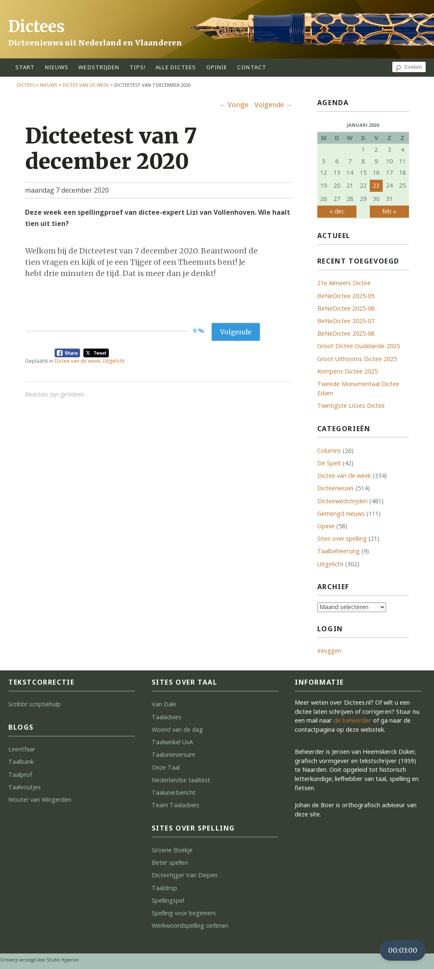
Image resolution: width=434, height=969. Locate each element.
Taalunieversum (173, 754)
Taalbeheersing (338, 551)
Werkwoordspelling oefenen (190, 925)
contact (251, 67)
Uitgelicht (114, 360)
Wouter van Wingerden (39, 799)
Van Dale (164, 704)
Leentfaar (21, 749)
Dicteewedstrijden (342, 501)
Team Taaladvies (175, 805)
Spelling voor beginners (184, 913)
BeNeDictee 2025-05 (345, 296)
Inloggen (329, 651)
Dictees (36, 26)
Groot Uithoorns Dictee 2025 (357, 359)
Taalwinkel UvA (172, 742)
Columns (329, 450)
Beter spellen (170, 862)
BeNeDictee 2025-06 (345, 308)
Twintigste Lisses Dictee (351, 405)
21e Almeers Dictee (344, 283)
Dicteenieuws (335, 488)
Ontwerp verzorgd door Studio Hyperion (39, 960)
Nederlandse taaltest (181, 780)
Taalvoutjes (24, 787)
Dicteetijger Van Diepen (185, 875)
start (25, 67)
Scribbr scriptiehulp (34, 704)
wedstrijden (98, 67)
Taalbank (21, 762)
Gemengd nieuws (341, 513)
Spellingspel (168, 900)
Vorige (233, 104)
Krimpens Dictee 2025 (347, 371)
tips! (138, 67)
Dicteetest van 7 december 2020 (111, 149)
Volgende (273, 104)
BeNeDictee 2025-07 (345, 321)
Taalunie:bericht (174, 792)
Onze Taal (166, 767)
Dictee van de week (86, 85)
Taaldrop (164, 888)
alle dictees (176, 67)
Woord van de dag (177, 729)
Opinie (326, 526)
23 (376, 185)
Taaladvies (166, 717)
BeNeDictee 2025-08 (345, 333)
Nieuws (57, 67)
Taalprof (20, 774)
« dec (336, 211)
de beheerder (352, 720)
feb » (389, 211)
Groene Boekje (172, 850)
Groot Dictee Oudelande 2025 (358, 346)
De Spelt (329, 463)
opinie (217, 67)
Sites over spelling (342, 538)
